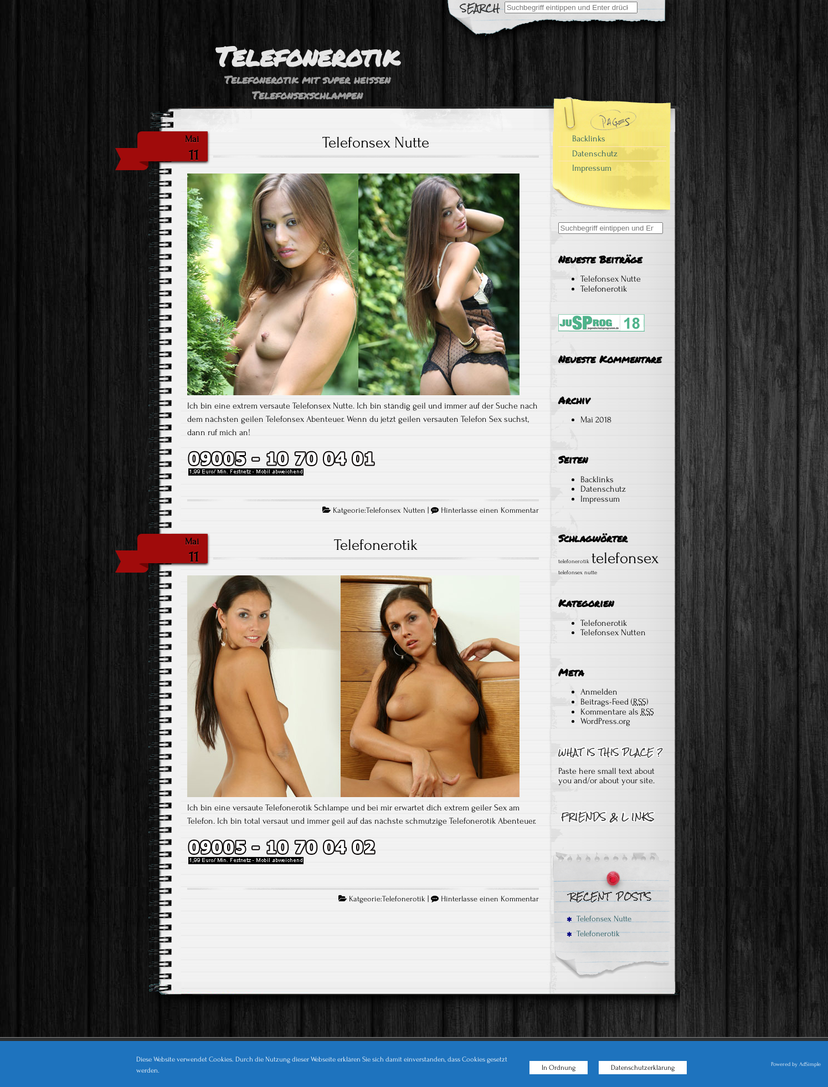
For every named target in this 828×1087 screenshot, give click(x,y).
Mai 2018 (595, 420)
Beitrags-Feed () (614, 702)
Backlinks (588, 139)
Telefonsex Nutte (375, 142)
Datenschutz (595, 154)
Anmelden (599, 692)
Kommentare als (617, 712)
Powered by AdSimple (796, 1064)
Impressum (591, 168)
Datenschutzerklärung (643, 1067)
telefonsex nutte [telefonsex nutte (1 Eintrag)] (577, 572)
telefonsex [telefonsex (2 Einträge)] (625, 558)
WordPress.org (605, 721)
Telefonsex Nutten (395, 510)
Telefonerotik (376, 545)
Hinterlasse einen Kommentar (490, 510)
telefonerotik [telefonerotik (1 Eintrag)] (573, 561)
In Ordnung (558, 1067)
